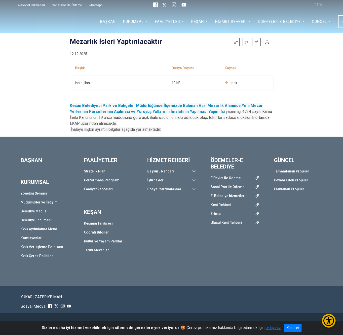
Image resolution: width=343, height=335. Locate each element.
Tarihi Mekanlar (96, 250)
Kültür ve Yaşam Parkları (103, 241)
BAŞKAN (108, 21)
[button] (257, 42)
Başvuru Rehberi (160, 171)
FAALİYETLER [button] (167, 21)
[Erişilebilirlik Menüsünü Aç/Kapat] (329, 321)
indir (231, 83)
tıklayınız (273, 327)
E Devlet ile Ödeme (226, 178)
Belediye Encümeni (36, 220)
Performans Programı (102, 180)
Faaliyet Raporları (98, 189)
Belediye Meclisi (34, 211)
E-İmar (216, 214)
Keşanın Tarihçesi (98, 223)
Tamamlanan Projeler (291, 171)
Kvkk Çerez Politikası (37, 256)
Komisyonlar (31, 238)
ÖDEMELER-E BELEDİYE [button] (279, 21)
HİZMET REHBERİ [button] (231, 21)
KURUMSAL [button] (133, 21)
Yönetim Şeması (34, 193)
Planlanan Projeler (289, 189)
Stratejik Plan (94, 171)
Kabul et (293, 328)
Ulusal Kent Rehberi (226, 223)
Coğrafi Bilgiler (96, 232)
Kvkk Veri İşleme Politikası (42, 247)
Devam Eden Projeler (291, 180)
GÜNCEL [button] (319, 21)
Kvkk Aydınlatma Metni (39, 229)
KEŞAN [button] (197, 21)
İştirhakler (155, 180)
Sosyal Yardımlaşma (164, 189)
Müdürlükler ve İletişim (39, 202)
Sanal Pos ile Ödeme (227, 187)
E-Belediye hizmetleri (228, 196)
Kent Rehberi (221, 205)
